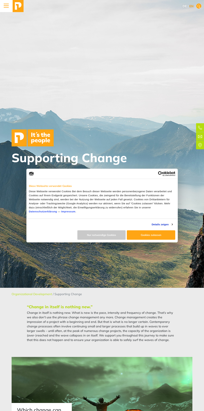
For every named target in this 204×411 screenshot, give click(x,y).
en (191, 6)
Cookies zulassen (151, 234)
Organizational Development (32, 294)
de (185, 6)
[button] (6, 6)
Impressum (68, 211)
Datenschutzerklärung (43, 211)
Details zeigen (160, 224)
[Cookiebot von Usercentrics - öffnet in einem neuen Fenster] (160, 173)
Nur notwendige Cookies (101, 234)
